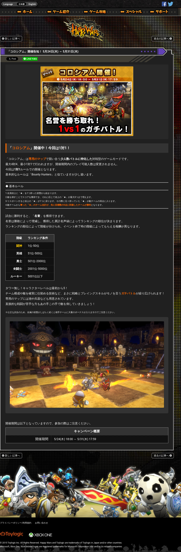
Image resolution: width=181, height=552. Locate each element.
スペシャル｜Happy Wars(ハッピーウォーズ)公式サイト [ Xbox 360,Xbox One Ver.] (126, 12)
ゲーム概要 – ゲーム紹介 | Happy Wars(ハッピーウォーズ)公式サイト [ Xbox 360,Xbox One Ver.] (59, 12)
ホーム (26, 12)
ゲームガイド (93, 12)
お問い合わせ (41, 523)
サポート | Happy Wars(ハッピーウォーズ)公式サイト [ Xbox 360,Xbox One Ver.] (159, 12)
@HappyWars (170, 4)
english (19, 4)
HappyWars (164, 4)
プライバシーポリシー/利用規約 (15, 523)
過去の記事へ (163, 38)
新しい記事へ (11, 38)
